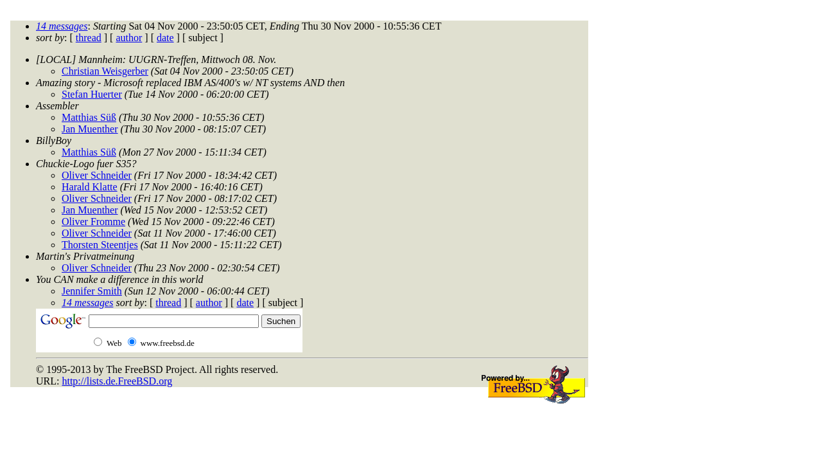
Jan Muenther (90, 128)
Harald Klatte (90, 186)
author (129, 37)
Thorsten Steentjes (100, 244)
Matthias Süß (89, 117)
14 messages (61, 26)
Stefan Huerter (92, 94)
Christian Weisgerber (105, 71)
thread (88, 37)
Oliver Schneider (97, 175)
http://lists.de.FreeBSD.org (117, 381)
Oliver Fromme (93, 221)
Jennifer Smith (92, 291)
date (165, 37)
